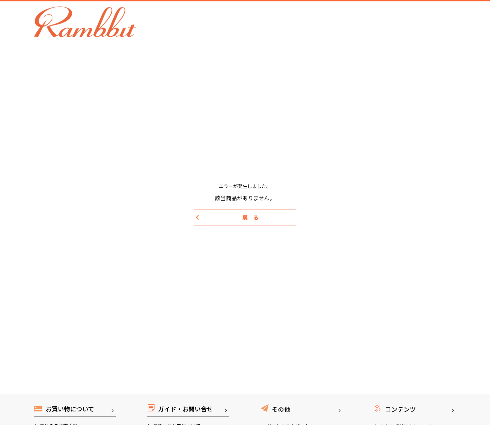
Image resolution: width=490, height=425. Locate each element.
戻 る (250, 217)
